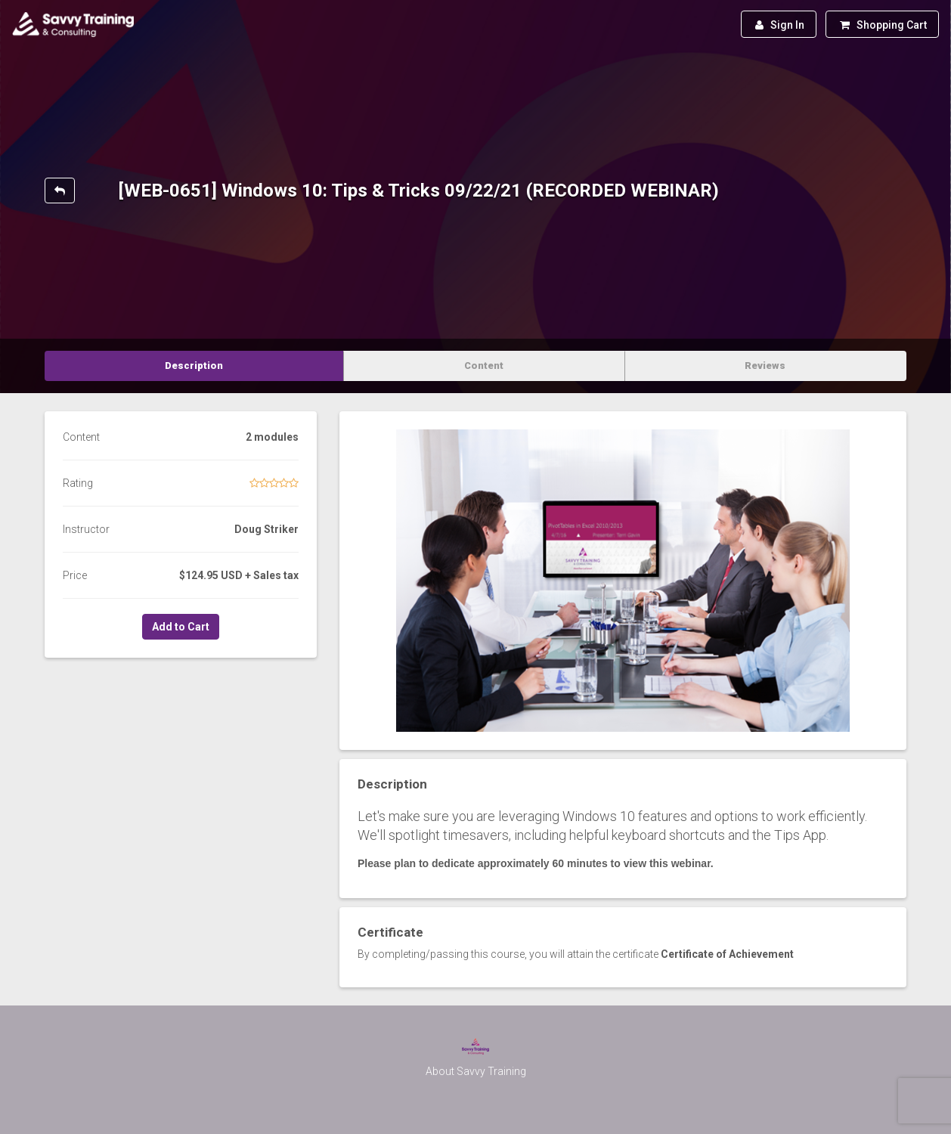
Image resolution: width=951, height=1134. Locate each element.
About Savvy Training (476, 1071)
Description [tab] (194, 365)
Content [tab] (483, 365)
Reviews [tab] (765, 365)
